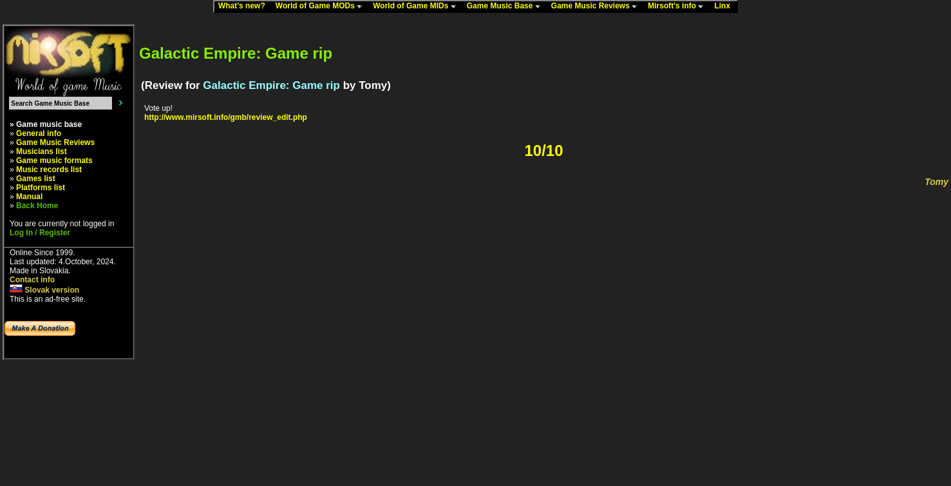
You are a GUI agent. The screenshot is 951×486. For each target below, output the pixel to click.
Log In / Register (40, 232)
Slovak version (44, 290)
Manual (29, 196)
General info (38, 133)
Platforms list (40, 187)
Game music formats (54, 160)
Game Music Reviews (597, 6)
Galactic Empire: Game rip (271, 85)
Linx (725, 6)
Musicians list (41, 151)
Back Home (37, 205)
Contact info (32, 279)
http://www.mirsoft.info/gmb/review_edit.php (225, 117)
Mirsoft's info (678, 6)
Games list (35, 178)
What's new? (245, 6)
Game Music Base (506, 6)
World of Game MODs (322, 6)
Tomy (936, 182)
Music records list (49, 169)
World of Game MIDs (417, 6)
